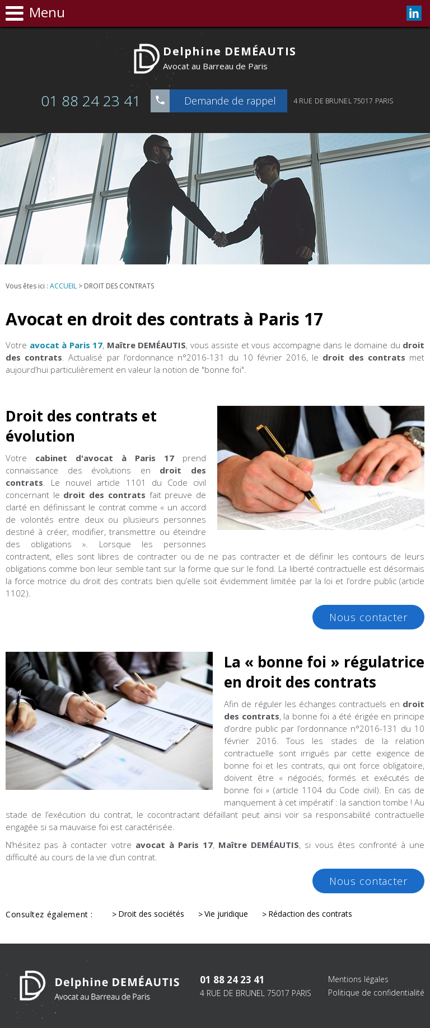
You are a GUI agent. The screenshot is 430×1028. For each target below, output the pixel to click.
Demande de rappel (230, 100)
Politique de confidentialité (376, 992)
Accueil (63, 286)
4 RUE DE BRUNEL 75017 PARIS (343, 101)
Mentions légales (358, 979)
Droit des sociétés (151, 913)
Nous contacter (368, 617)
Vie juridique (226, 913)
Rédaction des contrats (310, 913)
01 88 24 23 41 (91, 101)
